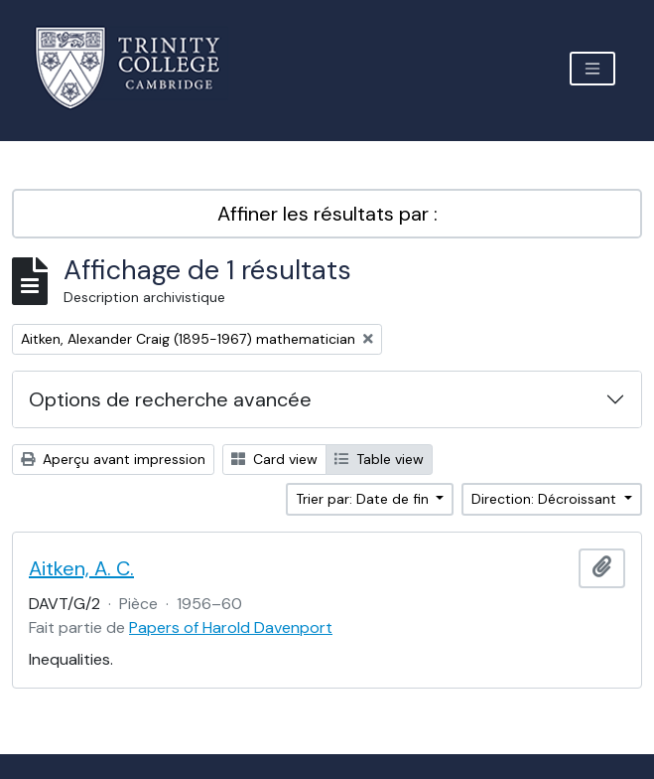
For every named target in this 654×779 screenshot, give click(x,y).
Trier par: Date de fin (364, 499)
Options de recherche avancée (170, 399)
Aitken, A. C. (81, 568)
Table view (379, 459)
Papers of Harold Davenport (230, 627)
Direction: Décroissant (545, 499)
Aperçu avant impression (113, 459)
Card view (274, 459)
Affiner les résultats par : (327, 214)
